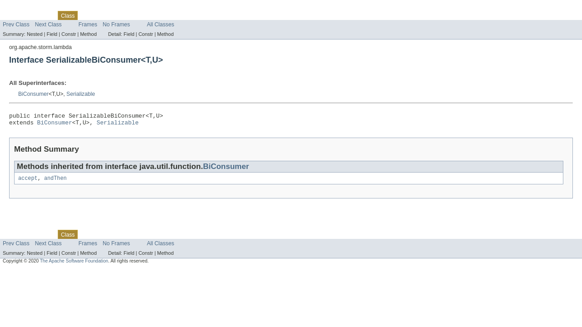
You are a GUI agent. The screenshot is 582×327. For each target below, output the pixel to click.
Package (42, 15)
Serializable (80, 94)
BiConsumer (33, 94)
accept (28, 181)
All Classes (160, 24)
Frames (88, 24)
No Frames (116, 24)
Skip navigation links (25, 8)
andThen (55, 181)
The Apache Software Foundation (74, 264)
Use (88, 15)
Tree (104, 15)
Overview (14, 15)
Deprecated (129, 15)
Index (155, 15)
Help (173, 15)
